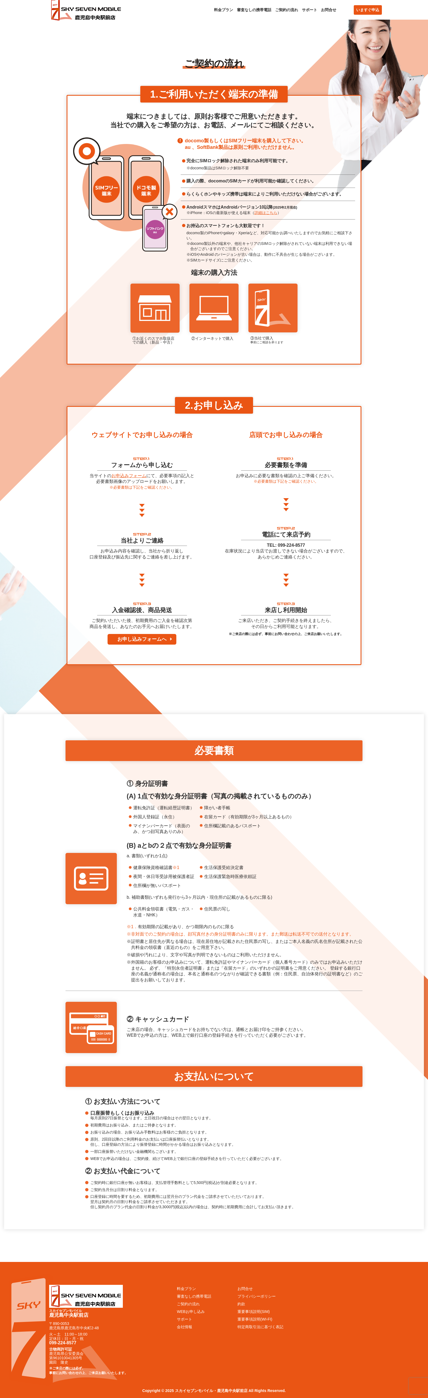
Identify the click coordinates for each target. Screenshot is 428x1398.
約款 (241, 1304)
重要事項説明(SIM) (253, 1311)
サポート (309, 10)
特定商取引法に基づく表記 (260, 1327)
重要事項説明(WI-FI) (254, 1319)
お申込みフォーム (128, 475)
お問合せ (328, 10)
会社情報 (184, 1327)
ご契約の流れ (286, 10)
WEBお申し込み (191, 1311)
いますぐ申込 (367, 10)
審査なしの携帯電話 (254, 10)
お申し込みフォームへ (142, 639)
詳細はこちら (265, 213)
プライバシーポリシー (256, 1296)
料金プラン (223, 10)
